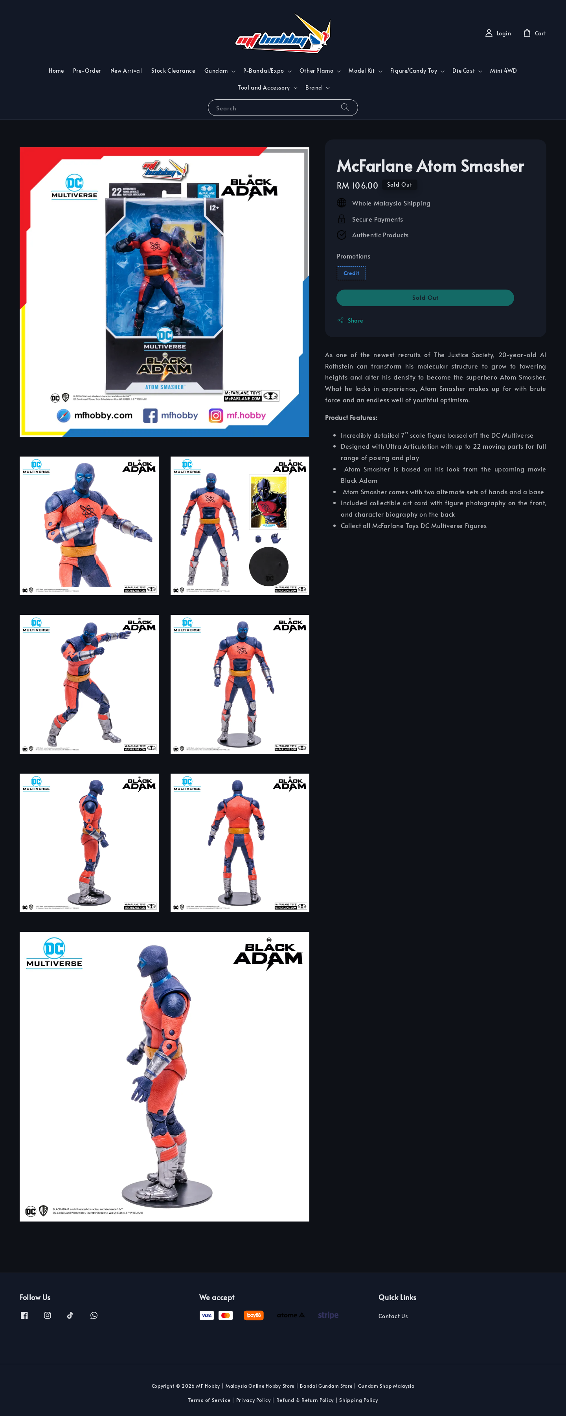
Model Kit (362, 70)
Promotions (354, 255)
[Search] (345, 107)
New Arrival (126, 70)
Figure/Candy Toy (413, 70)
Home (56, 70)
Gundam (216, 70)
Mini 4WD (503, 70)
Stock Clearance (173, 70)
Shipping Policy (358, 1399)
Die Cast (463, 70)
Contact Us (393, 1316)
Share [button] (350, 320)
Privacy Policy (253, 1399)
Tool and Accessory (264, 87)
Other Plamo (317, 70)
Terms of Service (209, 1399)
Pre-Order (87, 70)
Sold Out (425, 297)
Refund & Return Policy (305, 1399)
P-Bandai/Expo (263, 70)
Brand (313, 87)
